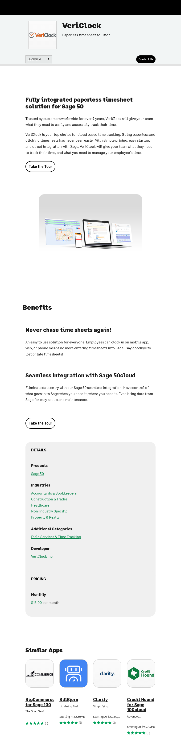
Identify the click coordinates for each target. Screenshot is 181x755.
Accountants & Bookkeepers (54, 493)
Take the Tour (40, 166)
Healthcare (40, 505)
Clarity (100, 699)
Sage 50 (37, 473)
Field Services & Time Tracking (56, 536)
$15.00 (36, 602)
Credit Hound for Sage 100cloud (140, 704)
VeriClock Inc (42, 556)
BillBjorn (68, 699)
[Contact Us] (146, 59)
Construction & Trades (49, 499)
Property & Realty (45, 517)
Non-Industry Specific (49, 511)
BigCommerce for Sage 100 (39, 702)
